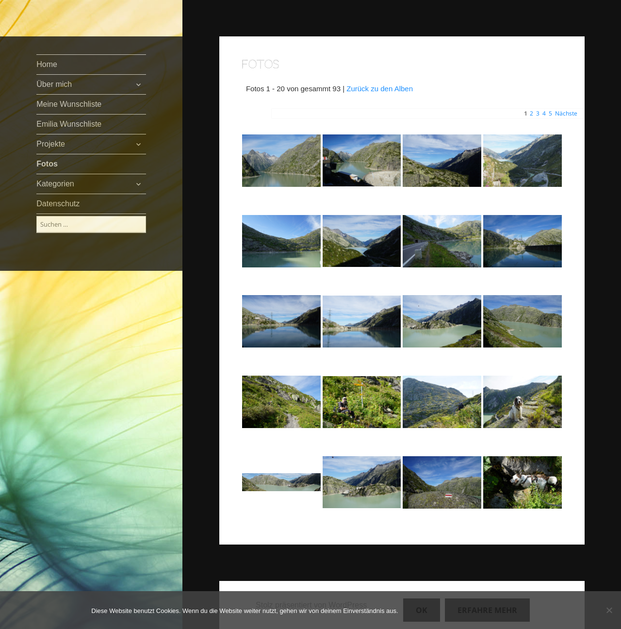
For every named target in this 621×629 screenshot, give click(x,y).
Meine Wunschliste (68, 104)
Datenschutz (58, 203)
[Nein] (609, 610)
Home (46, 64)
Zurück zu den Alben (379, 88)
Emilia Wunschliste (68, 124)
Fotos (47, 164)
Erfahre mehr (487, 610)
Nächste (566, 113)
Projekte (50, 144)
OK (421, 610)
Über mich (54, 84)
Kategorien (55, 184)
